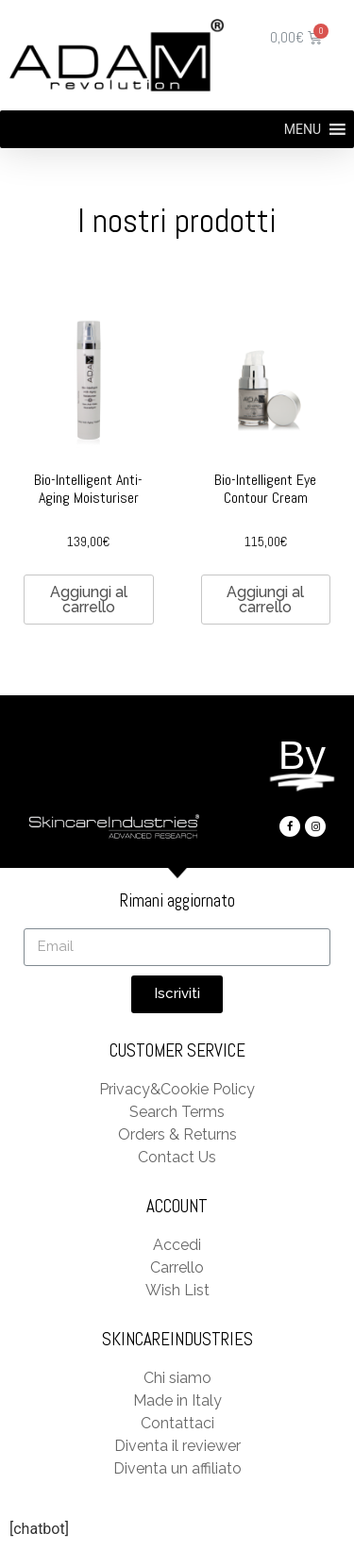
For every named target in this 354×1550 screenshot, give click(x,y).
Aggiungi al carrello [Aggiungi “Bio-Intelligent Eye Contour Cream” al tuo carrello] (265, 599)
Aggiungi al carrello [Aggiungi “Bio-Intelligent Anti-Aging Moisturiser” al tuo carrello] (88, 599)
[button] (302, 129)
